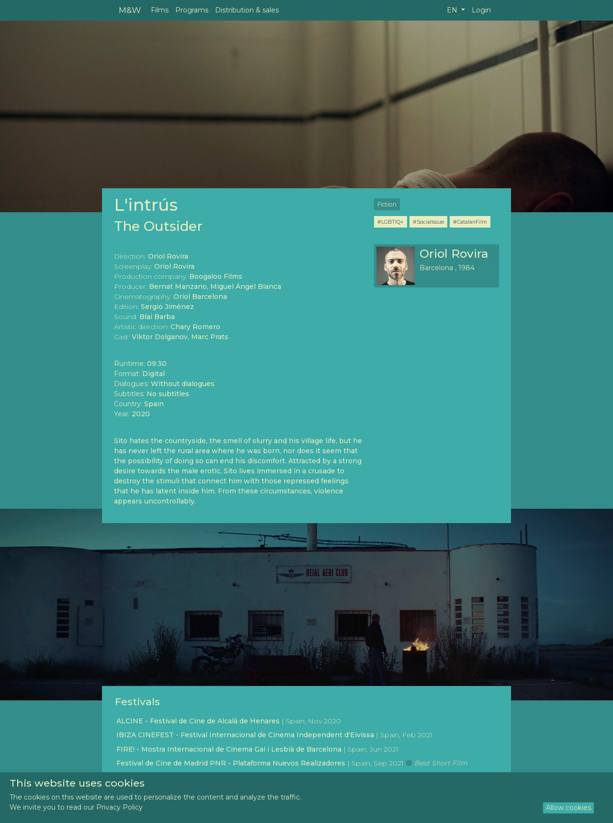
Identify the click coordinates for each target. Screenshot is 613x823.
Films (160, 10)
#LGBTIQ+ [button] (390, 221)
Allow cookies (568, 807)
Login (481, 10)
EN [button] (453, 10)
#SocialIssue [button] (428, 221)
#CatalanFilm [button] (470, 221)
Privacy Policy (119, 807)
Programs (191, 10)
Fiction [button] (387, 204)
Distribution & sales (247, 10)
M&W (130, 10)
